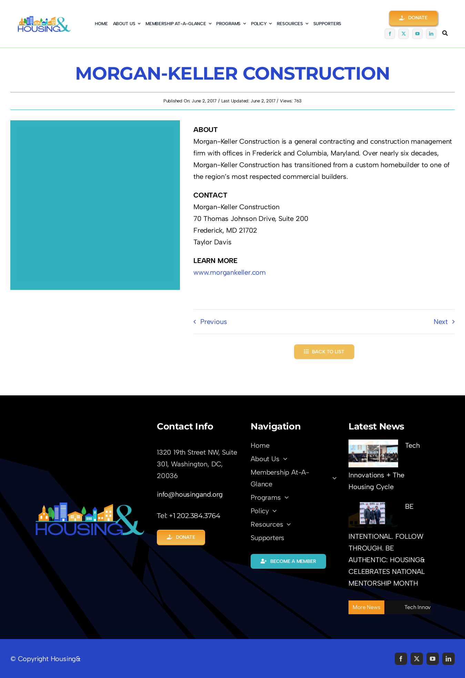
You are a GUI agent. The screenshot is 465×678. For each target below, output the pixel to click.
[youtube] (417, 34)
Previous (213, 321)
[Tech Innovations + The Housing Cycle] (373, 453)
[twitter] (403, 34)
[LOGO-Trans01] (89, 504)
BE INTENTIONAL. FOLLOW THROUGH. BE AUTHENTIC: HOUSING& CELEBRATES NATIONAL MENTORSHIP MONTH (386, 544)
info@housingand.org (190, 494)
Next (441, 321)
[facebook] (390, 34)
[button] (413, 17)
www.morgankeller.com (229, 272)
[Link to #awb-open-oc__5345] (445, 33)
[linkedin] (431, 34)
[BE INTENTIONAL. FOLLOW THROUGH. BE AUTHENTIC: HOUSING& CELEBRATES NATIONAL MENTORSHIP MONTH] (373, 514)
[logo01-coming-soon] (44, 19)
